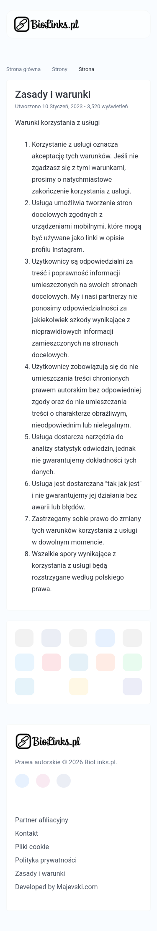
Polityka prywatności (46, 860)
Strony (59, 69)
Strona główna (23, 69)
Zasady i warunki (40, 874)
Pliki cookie (32, 847)
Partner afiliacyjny (41, 820)
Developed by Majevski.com (56, 887)
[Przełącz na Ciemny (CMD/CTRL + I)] (34, 799)
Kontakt (26, 833)
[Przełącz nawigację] (131, 24)
